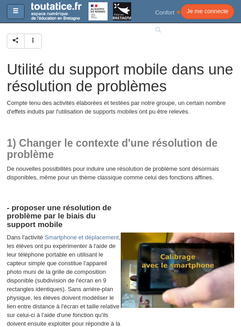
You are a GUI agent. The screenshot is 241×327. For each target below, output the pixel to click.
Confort (168, 12)
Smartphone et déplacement (81, 237)
